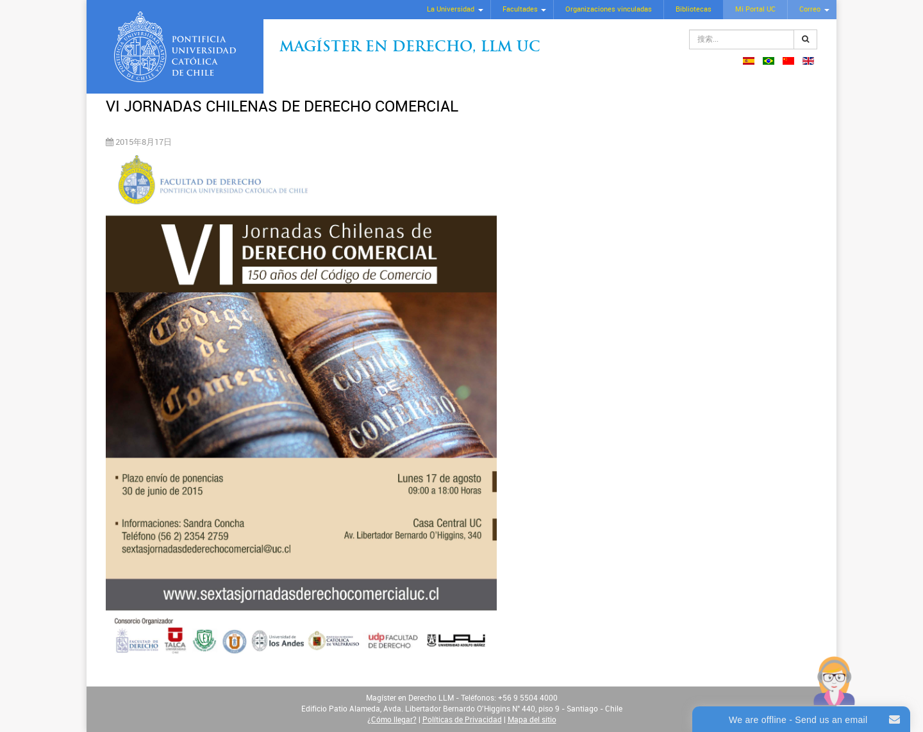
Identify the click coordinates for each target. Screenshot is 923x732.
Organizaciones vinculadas (608, 9)
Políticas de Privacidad (462, 719)
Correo (809, 9)
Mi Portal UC (755, 9)
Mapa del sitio (532, 719)
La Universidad (450, 9)
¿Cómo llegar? (392, 719)
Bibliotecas (693, 9)
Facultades (520, 9)
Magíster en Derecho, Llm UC (409, 47)
